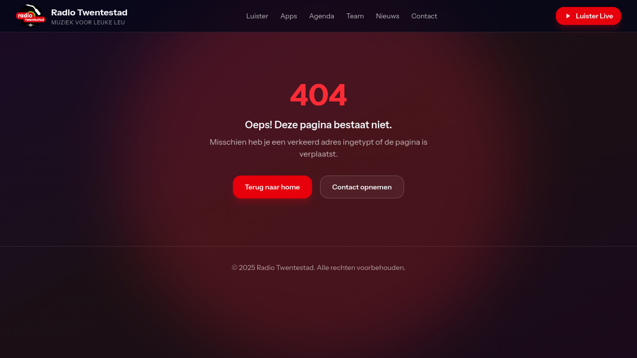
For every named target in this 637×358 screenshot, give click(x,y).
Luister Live (588, 15)
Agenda (321, 15)
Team (355, 15)
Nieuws (387, 15)
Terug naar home (272, 186)
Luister (257, 15)
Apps (288, 15)
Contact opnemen (362, 186)
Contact (424, 15)
